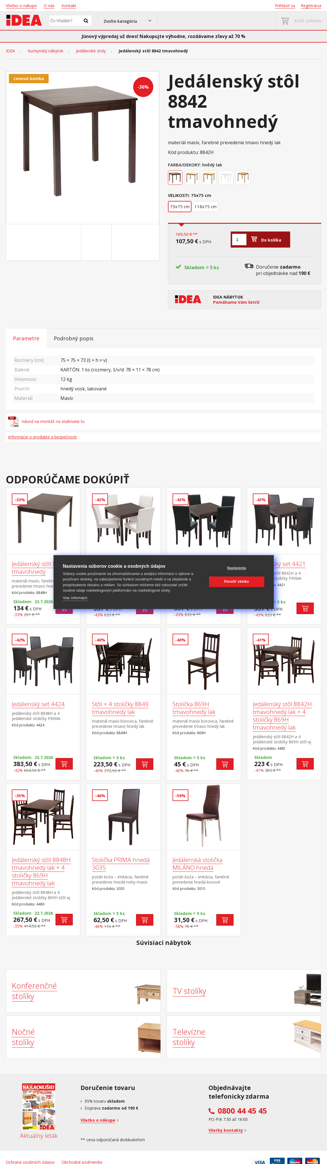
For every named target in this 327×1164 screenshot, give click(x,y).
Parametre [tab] (26, 338)
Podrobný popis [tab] (73, 338)
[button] (127, 21)
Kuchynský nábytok (45, 51)
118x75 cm (205, 206)
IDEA (10, 51)
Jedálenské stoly (91, 51)
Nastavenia (236, 568)
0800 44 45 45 (242, 1110)
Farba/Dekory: (184, 165)
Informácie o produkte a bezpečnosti (42, 437)
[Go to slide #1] (67, 242)
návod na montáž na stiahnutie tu (46, 421)
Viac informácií (75, 598)
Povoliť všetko (236, 582)
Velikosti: (179, 195)
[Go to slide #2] (97, 242)
